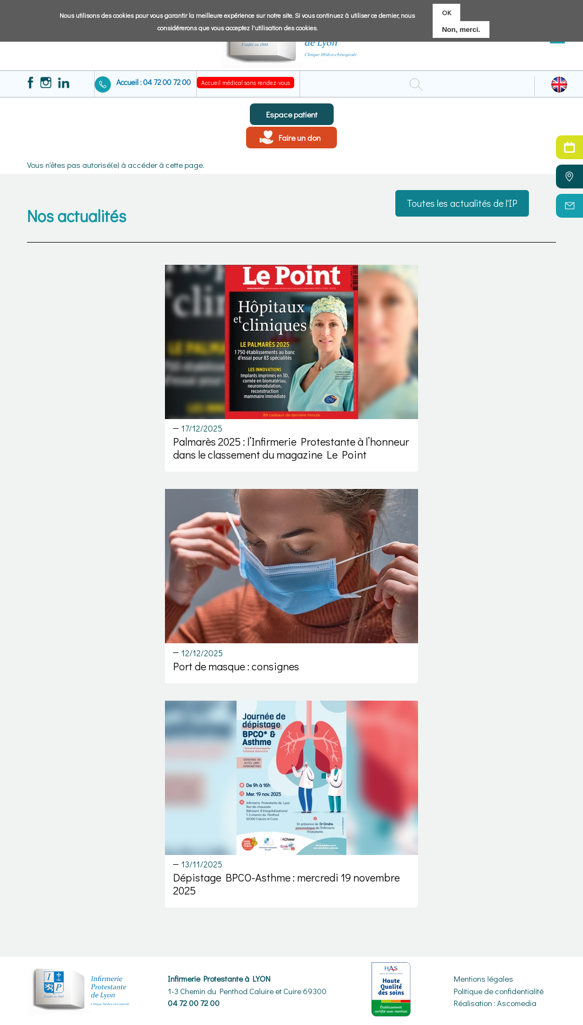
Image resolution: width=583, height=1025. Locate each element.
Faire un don (300, 137)
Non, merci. (461, 29)
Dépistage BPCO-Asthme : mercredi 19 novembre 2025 (286, 884)
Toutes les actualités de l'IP (462, 203)
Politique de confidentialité (499, 990)
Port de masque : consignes (236, 666)
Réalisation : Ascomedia (495, 1002)
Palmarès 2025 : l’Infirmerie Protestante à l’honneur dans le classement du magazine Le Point (291, 448)
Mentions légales (483, 978)
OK (446, 11)
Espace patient (291, 114)
